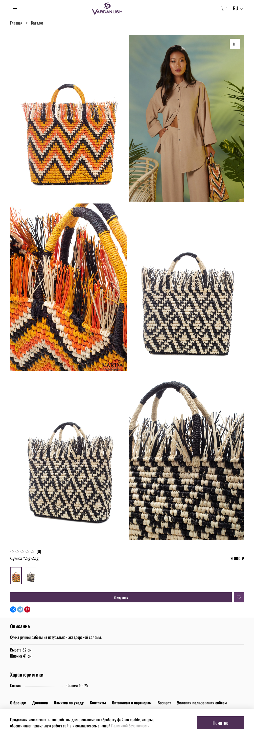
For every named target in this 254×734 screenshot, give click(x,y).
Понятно (220, 722)
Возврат (164, 703)
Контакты (98, 703)
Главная (16, 23)
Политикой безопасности (130, 726)
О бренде (18, 703)
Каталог (37, 23)
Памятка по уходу (69, 703)
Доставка (40, 703)
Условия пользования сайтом (202, 703)
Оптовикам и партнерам (131, 703)
